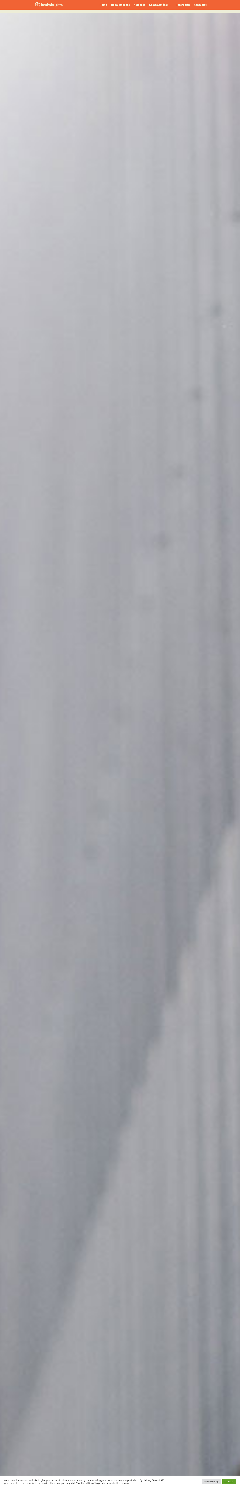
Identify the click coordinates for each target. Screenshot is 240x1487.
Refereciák (183, 5)
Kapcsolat (200, 5)
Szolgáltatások (158, 5)
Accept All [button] (229, 1481)
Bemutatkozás (120, 5)
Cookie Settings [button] (211, 1481)
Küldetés (139, 5)
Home (103, 5)
